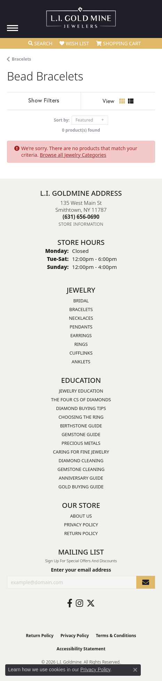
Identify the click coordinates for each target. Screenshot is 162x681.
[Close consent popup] (135, 670)
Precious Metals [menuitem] (81, 443)
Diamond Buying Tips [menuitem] (81, 408)
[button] (40, 43)
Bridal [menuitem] (81, 300)
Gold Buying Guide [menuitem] (81, 486)
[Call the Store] (81, 216)
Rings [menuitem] (81, 344)
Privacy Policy (81, 524)
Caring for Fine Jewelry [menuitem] (81, 452)
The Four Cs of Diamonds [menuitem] (81, 399)
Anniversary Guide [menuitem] (81, 478)
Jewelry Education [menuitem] (81, 391)
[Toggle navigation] (12, 28)
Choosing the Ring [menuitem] (81, 417)
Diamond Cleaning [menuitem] (80, 460)
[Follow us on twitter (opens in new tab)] (91, 603)
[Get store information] (81, 224)
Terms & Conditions (116, 636)
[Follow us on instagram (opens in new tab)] (79, 603)
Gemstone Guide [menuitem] (81, 434)
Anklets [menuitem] (81, 361)
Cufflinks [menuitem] (81, 353)
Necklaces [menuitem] (81, 318)
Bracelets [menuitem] (80, 309)
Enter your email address (81, 569)
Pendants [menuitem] (81, 327)
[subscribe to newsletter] (145, 582)
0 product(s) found (81, 130)
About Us (81, 516)
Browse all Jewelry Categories (73, 155)
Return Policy (81, 533)
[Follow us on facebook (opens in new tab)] (69, 603)
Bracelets (21, 59)
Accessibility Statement (81, 649)
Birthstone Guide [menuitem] (81, 426)
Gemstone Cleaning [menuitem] (80, 469)
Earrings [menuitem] (81, 335)
